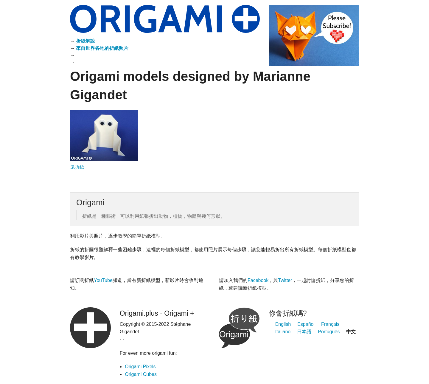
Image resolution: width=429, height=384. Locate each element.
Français (330, 324)
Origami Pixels (140, 366)
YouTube (103, 280)
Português (329, 331)
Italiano (283, 331)
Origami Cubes (141, 374)
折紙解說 (85, 41)
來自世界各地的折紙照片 (102, 48)
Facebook (258, 280)
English (283, 324)
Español (306, 324)
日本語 (304, 331)
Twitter (285, 280)
